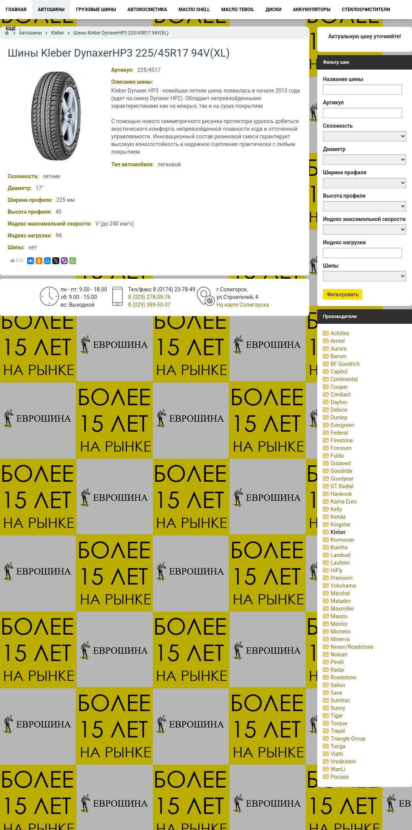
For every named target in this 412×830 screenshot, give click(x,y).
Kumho (339, 547)
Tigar (337, 716)
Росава (340, 777)
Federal (339, 433)
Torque (339, 723)
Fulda (337, 456)
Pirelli (337, 662)
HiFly (336, 570)
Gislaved (341, 463)
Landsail (340, 555)
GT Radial (342, 486)
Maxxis (339, 616)
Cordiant (341, 394)
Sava (336, 693)
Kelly (336, 509)
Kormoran (342, 540)
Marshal (340, 593)
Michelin (341, 632)
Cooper (339, 387)
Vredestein (343, 762)
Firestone (342, 440)
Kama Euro (344, 502)
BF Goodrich (345, 364)
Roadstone (343, 677)
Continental (344, 379)
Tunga (338, 746)
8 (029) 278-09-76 (149, 297)
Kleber (338, 532)
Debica (339, 410)
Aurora (338, 349)
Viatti (337, 754)
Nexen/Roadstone (352, 647)
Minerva (340, 639)
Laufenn (340, 563)
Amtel (338, 341)
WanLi (338, 769)
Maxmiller (342, 609)
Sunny (338, 708)
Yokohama (343, 586)
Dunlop (339, 417)
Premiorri (341, 578)
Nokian (339, 654)
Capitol (339, 372)
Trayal (338, 731)
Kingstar (340, 524)
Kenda (338, 517)
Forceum (341, 448)
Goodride (341, 471)
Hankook (341, 494)
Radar (338, 670)
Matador (341, 601)
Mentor (339, 624)
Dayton (339, 402)
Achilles (340, 333)
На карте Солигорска (242, 305)
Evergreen (342, 425)
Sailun (338, 685)
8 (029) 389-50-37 (149, 305)
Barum (338, 356)
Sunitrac (340, 700)
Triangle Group (348, 739)
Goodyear (342, 479)
